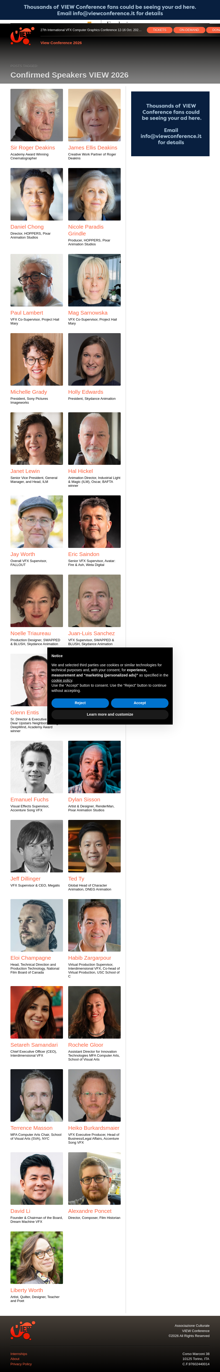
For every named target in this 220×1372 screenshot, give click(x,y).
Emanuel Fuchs (29, 799)
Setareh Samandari (34, 1045)
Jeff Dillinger (25, 879)
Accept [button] (140, 703)
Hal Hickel (80, 471)
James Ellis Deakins (92, 147)
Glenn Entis (24, 712)
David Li (20, 1211)
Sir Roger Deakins (32, 147)
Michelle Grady (28, 392)
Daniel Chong (27, 227)
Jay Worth (22, 554)
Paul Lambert (26, 313)
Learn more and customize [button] (110, 714)
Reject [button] (80, 703)
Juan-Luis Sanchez (91, 633)
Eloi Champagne (30, 958)
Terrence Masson (31, 1128)
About (14, 1359)
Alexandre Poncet (90, 1211)
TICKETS (159, 30)
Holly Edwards (85, 392)
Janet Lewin (25, 471)
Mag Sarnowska (88, 313)
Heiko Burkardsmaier (93, 1128)
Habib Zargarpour (89, 958)
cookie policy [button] (61, 680)
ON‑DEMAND (189, 30)
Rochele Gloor (85, 1045)
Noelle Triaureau (30, 633)
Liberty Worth (26, 1290)
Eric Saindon (83, 554)
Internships (18, 1354)
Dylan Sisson (84, 799)
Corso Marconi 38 (195, 1354)
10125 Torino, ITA (195, 1359)
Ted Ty (76, 879)
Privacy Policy (21, 1364)
